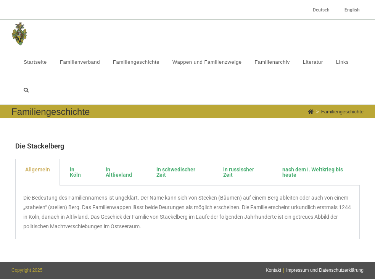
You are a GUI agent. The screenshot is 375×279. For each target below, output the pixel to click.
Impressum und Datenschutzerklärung (325, 270)
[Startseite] (311, 112)
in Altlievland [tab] (119, 172)
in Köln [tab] (75, 172)
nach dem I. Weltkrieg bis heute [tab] (312, 172)
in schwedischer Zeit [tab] (175, 172)
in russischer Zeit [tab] (238, 172)
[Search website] (26, 90)
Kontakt (273, 270)
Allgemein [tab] (37, 169)
